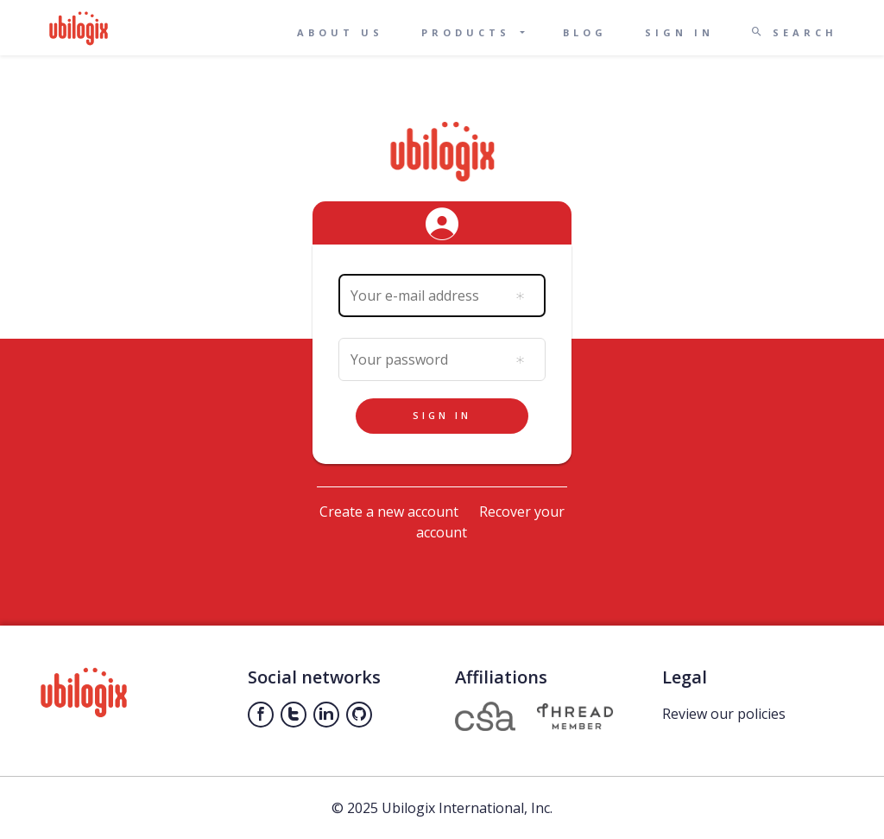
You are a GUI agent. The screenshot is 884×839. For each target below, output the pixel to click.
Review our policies (724, 713)
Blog (585, 32)
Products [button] (469, 32)
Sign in (679, 32)
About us (340, 32)
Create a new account (388, 511)
